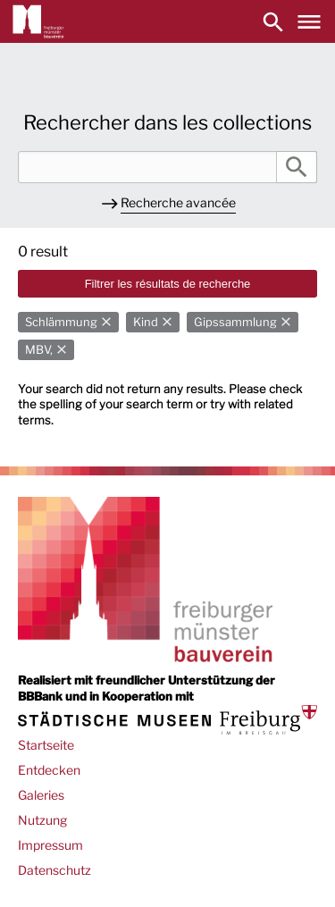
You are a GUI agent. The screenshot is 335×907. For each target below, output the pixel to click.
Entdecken (49, 769)
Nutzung (42, 819)
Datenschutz (54, 870)
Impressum (50, 844)
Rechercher (296, 167)
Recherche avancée (178, 202)
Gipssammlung (235, 322)
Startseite (46, 744)
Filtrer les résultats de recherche (168, 283)
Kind (145, 322)
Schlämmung (61, 322)
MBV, (39, 350)
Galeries (41, 794)
